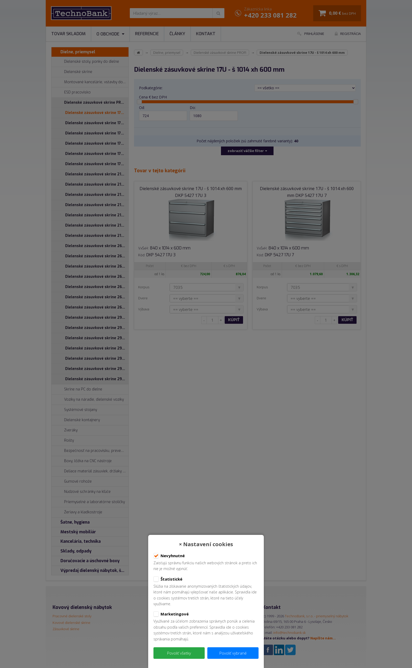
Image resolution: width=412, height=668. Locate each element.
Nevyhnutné (169, 556)
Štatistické (167, 579)
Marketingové (171, 614)
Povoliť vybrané (233, 653)
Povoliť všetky (179, 653)
